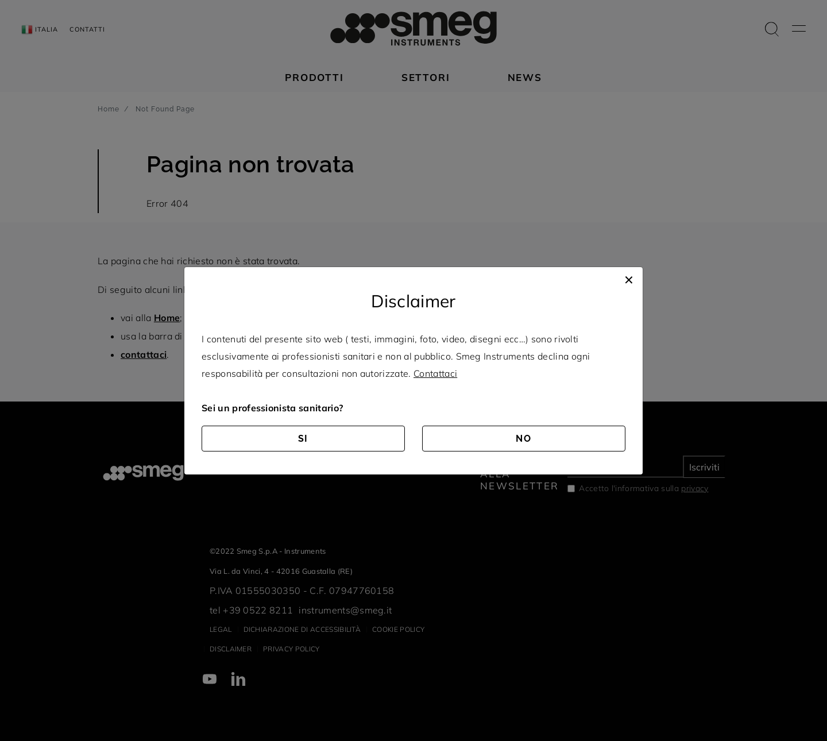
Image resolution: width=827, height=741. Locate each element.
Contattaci (435, 373)
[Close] (629, 279)
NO (524, 438)
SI (303, 438)
